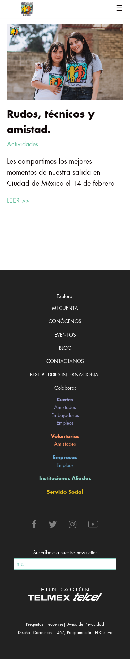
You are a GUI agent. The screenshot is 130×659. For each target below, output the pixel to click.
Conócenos (65, 321)
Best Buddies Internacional (65, 374)
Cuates (65, 399)
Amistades (65, 407)
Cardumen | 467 (48, 633)
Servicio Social (65, 491)
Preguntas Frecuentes (44, 624)
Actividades (22, 144)
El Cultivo (103, 633)
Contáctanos (65, 361)
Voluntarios (65, 436)
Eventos (65, 334)
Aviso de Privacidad (85, 624)
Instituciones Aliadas (65, 478)
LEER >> (18, 201)
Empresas (65, 457)
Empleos (65, 422)
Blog (65, 348)
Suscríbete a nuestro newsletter (65, 552)
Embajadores (65, 415)
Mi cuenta (65, 308)
